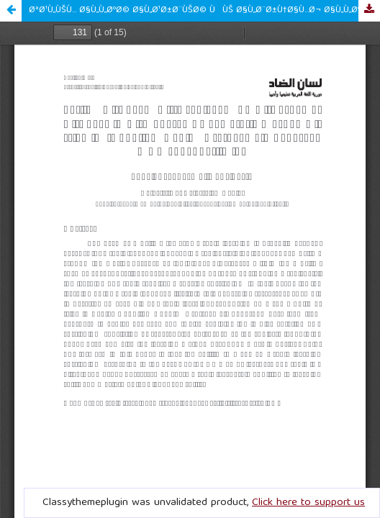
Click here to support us (308, 503)
